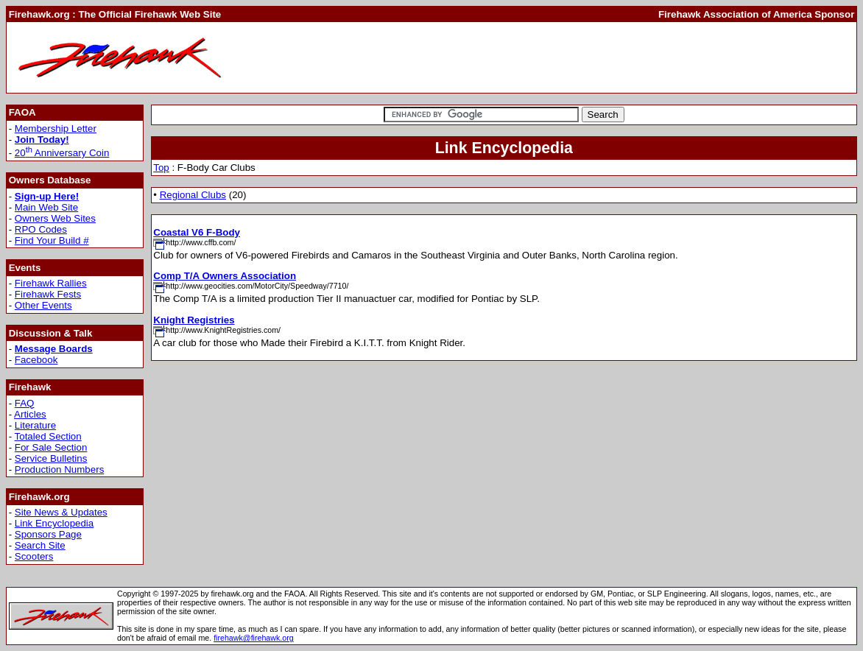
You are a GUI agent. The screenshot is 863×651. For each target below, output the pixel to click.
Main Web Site (46, 207)
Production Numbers (60, 469)
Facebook (36, 359)
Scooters (34, 556)
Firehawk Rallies (51, 283)
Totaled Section (48, 436)
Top (161, 167)
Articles (30, 414)
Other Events (43, 305)
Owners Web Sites (55, 218)
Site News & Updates (61, 512)
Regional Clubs (193, 194)
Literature (35, 425)
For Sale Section (51, 447)
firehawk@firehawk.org (254, 637)
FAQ (25, 403)
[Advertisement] (586, 57)
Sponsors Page (48, 534)
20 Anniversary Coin (62, 152)
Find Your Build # (52, 240)
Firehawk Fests (48, 294)
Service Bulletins (51, 458)
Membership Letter (55, 128)
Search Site (40, 545)
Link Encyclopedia (54, 523)
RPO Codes (41, 229)
